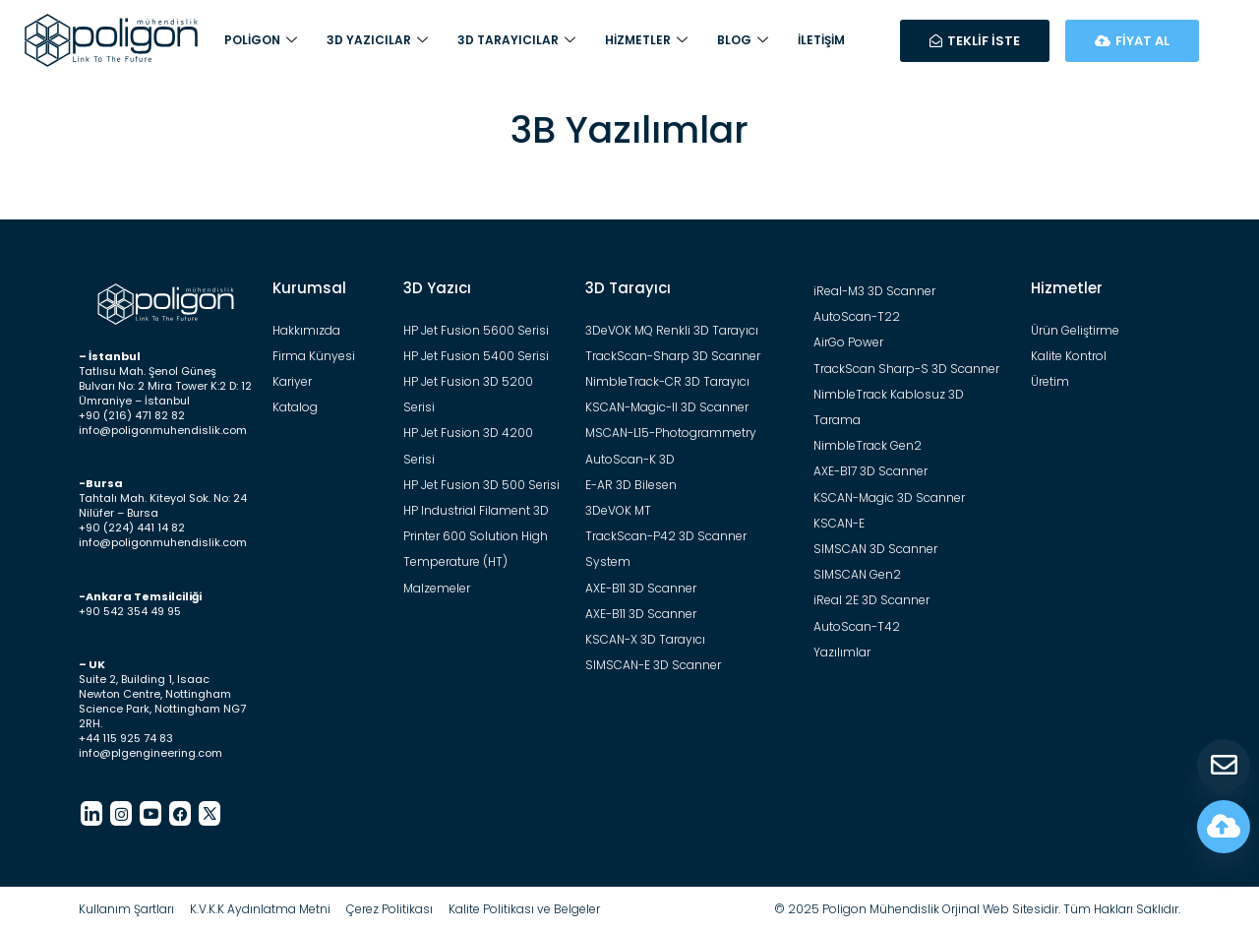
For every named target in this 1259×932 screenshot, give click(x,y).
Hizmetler (646, 40)
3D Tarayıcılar (516, 40)
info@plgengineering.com (150, 753)
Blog (742, 40)
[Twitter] (209, 813)
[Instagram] (121, 813)
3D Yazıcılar (377, 40)
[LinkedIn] (91, 813)
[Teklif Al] (1223, 765)
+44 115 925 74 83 (126, 738)
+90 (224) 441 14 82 (132, 527)
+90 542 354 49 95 (130, 611)
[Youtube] (150, 813)
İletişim (821, 39)
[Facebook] (180, 813)
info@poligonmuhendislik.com (163, 430)
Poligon (260, 40)
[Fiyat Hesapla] (1223, 826)
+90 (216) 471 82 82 (132, 415)
